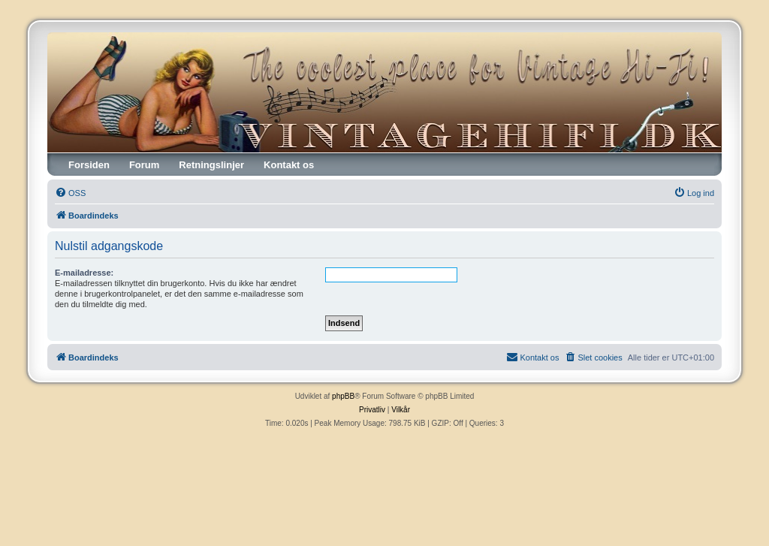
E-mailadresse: (84, 272)
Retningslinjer (211, 164)
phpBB (343, 396)
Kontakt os (289, 164)
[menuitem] (70, 193)
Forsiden (89, 164)
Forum (144, 164)
